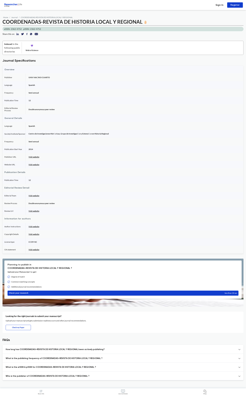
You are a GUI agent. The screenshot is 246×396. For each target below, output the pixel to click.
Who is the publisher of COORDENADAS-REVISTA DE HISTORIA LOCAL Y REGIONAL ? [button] (47, 376)
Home (5, 17)
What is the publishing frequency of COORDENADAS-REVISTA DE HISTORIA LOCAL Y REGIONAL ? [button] (54, 358)
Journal (14, 17)
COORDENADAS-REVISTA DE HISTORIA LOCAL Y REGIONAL (47, 17)
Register (235, 5)
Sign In (219, 4)
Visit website (34, 157)
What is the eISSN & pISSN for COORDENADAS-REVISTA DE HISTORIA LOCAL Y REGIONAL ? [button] (51, 367)
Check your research (123, 293)
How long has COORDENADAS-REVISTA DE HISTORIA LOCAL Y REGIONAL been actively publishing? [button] (55, 349)
